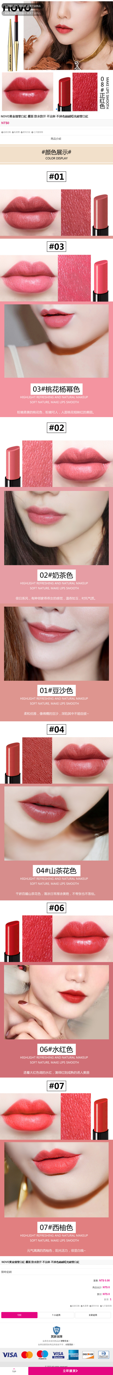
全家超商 (93, 1315)
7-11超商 (56, 1315)
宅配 (19, 1315)
